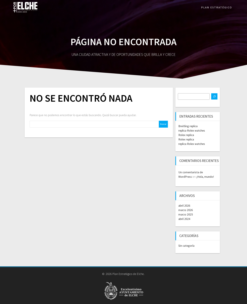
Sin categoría (186, 246)
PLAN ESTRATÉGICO (216, 7)
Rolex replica (186, 135)
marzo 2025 (185, 214)
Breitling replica (188, 126)
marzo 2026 (185, 210)
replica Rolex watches (191, 130)
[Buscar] (214, 96)
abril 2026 (184, 205)
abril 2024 (184, 219)
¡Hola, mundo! (205, 177)
